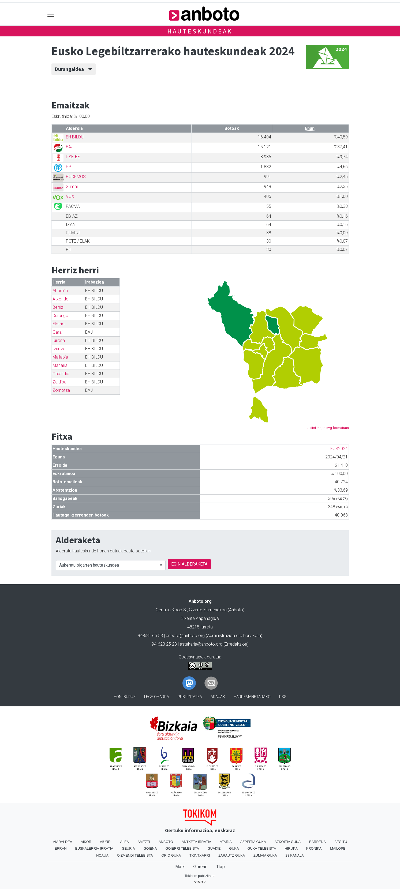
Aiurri (105, 842)
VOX (70, 196)
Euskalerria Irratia (94, 848)
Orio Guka (171, 855)
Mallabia (60, 357)
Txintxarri (199, 855)
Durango (60, 315)
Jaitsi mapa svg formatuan (328, 428)
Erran (61, 848)
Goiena (150, 848)
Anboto (166, 842)
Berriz (58, 307)
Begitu (340, 842)
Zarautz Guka (231, 855)
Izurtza (59, 348)
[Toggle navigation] (51, 14)
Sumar (72, 186)
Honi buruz (125, 697)
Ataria (225, 842)
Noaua (102, 855)
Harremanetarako (252, 697)
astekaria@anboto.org (201, 644)
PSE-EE (73, 156)
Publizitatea (190, 697)
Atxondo (61, 299)
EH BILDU (75, 137)
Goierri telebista (182, 848)
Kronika (314, 848)
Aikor (86, 842)
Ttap (220, 866)
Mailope (337, 848)
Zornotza (61, 390)
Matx (180, 866)
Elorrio (59, 323)
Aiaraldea (62, 842)
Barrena (317, 842)
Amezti (143, 842)
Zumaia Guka (265, 855)
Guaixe (214, 848)
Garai (57, 332)
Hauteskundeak (200, 31)
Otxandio (61, 373)
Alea (124, 842)
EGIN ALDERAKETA (189, 564)
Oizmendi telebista (135, 855)
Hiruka (291, 848)
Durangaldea (73, 69)
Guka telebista (261, 848)
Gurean (200, 866)
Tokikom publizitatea (200, 876)
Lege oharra (156, 697)
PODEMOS (76, 176)
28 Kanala (295, 855)
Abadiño (60, 290)
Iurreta (59, 340)
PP (68, 166)
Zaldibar (60, 382)
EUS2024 (339, 448)
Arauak (218, 697)
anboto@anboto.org (185, 635)
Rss (282, 697)
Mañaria (60, 365)
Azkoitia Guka (288, 842)
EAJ (69, 146)
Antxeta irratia (196, 842)
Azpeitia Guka (253, 842)
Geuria (128, 848)
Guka (234, 848)
